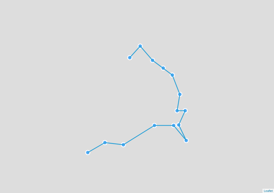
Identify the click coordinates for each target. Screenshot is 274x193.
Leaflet (268, 190)
